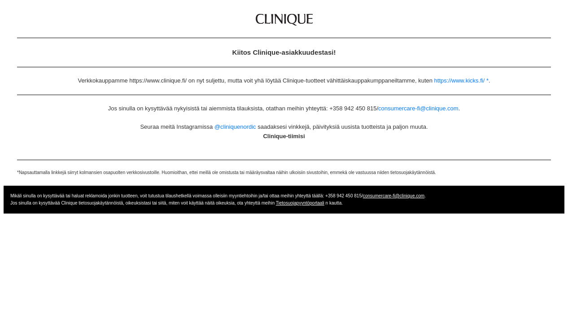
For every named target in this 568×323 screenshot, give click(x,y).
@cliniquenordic (235, 126)
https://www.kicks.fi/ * (461, 80)
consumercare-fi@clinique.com (418, 108)
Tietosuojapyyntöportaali (300, 203)
